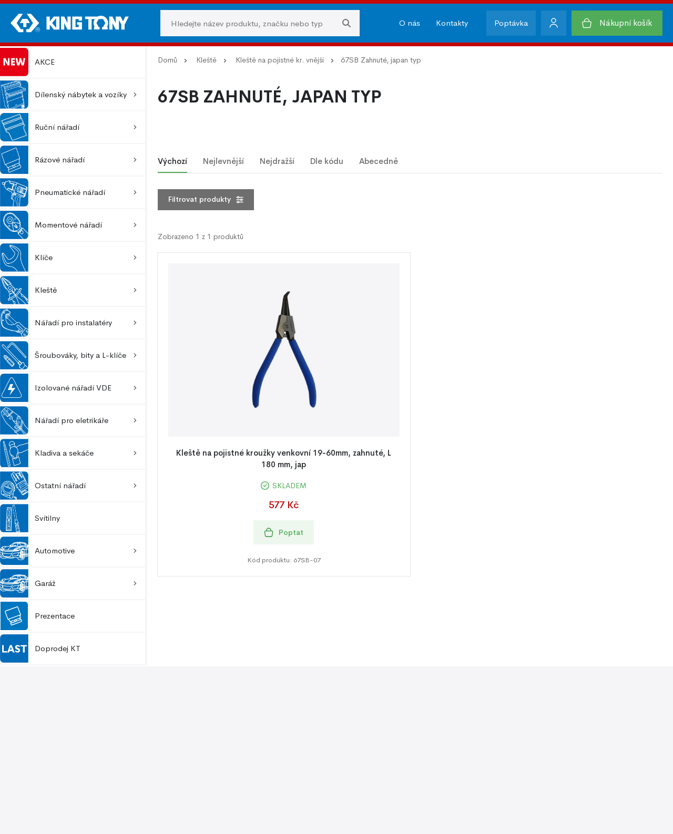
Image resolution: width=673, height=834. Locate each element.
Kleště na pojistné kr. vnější (280, 60)
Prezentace (37, 616)
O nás (409, 23)
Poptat (283, 533)
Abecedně (378, 161)
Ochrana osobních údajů (551, 716)
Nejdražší (277, 161)
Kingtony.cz (97, 812)
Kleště (206, 60)
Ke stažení (360, 748)
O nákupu (28, 716)
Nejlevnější (223, 161)
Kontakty (452, 23)
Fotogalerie (362, 732)
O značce (193, 732)
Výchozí (172, 161)
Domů (167, 60)
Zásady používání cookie (551, 732)
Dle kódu (326, 161)
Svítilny (30, 518)
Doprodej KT (40, 648)
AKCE (27, 62)
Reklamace (30, 748)
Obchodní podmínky (48, 732)
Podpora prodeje (372, 716)
